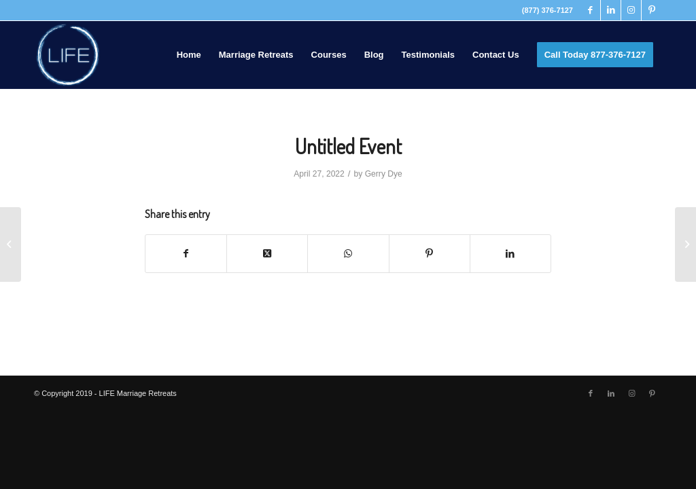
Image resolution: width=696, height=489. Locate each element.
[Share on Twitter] (267, 253)
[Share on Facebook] (185, 253)
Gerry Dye (383, 174)
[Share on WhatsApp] (348, 253)
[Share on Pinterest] (429, 253)
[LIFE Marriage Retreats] (68, 55)
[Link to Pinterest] (652, 10)
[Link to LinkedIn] (611, 10)
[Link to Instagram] (631, 10)
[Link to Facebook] (590, 10)
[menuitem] (189, 55)
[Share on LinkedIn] (510, 253)
